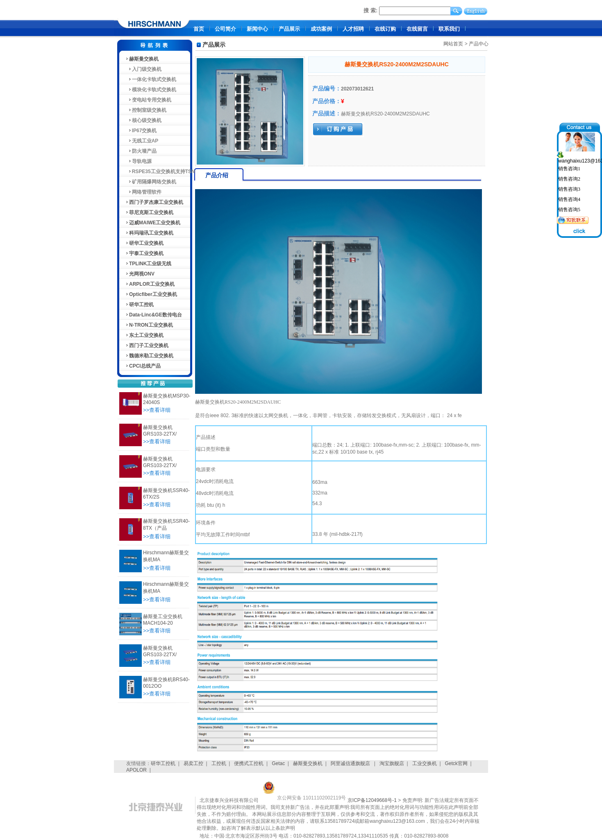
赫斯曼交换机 (142, 59)
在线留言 (417, 29)
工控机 (218, 763)
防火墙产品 (141, 151)
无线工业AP (141, 141)
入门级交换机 (143, 69)
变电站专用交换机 (148, 100)
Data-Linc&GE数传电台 (153, 315)
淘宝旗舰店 (391, 763)
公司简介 (225, 29)
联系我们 (449, 29)
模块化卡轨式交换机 (150, 90)
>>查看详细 (156, 410)
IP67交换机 (141, 130)
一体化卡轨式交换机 (150, 79)
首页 (198, 29)
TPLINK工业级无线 (148, 263)
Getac (278, 763)
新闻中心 (257, 29)
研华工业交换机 (144, 243)
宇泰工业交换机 (144, 253)
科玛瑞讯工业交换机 (149, 233)
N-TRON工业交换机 (149, 325)
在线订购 (385, 29)
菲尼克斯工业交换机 (149, 212)
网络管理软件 (143, 192)
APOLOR (136, 770)
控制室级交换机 (145, 110)
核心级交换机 (143, 120)
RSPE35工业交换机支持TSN (160, 171)
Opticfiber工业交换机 (151, 294)
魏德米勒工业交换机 (149, 356)
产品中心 (478, 44)
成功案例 (321, 29)
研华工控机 (139, 304)
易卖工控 (193, 763)
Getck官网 (456, 763)
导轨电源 (138, 161)
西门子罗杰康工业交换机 (154, 202)
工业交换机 (424, 763)
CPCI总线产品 (143, 366)
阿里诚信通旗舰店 (351, 763)
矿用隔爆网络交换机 (150, 182)
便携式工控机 (249, 763)
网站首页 (453, 44)
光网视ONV (139, 274)
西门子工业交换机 (146, 345)
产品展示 (289, 29)
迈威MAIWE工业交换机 (152, 223)
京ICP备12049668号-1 (372, 800)
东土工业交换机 (144, 335)
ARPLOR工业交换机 (150, 284)
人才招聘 (353, 29)
